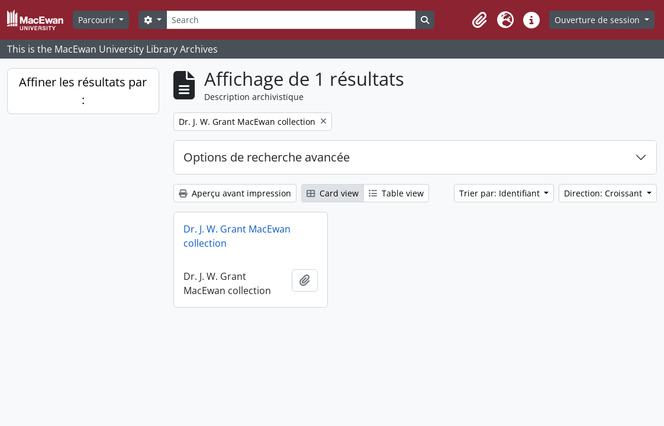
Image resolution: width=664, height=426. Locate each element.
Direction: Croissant (604, 193)
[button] (479, 20)
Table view (396, 193)
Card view (333, 193)
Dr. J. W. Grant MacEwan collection (237, 236)
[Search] (291, 20)
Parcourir (97, 19)
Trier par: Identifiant (500, 193)
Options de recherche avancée (266, 157)
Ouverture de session (598, 19)
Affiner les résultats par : (83, 91)
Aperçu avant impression (235, 193)
